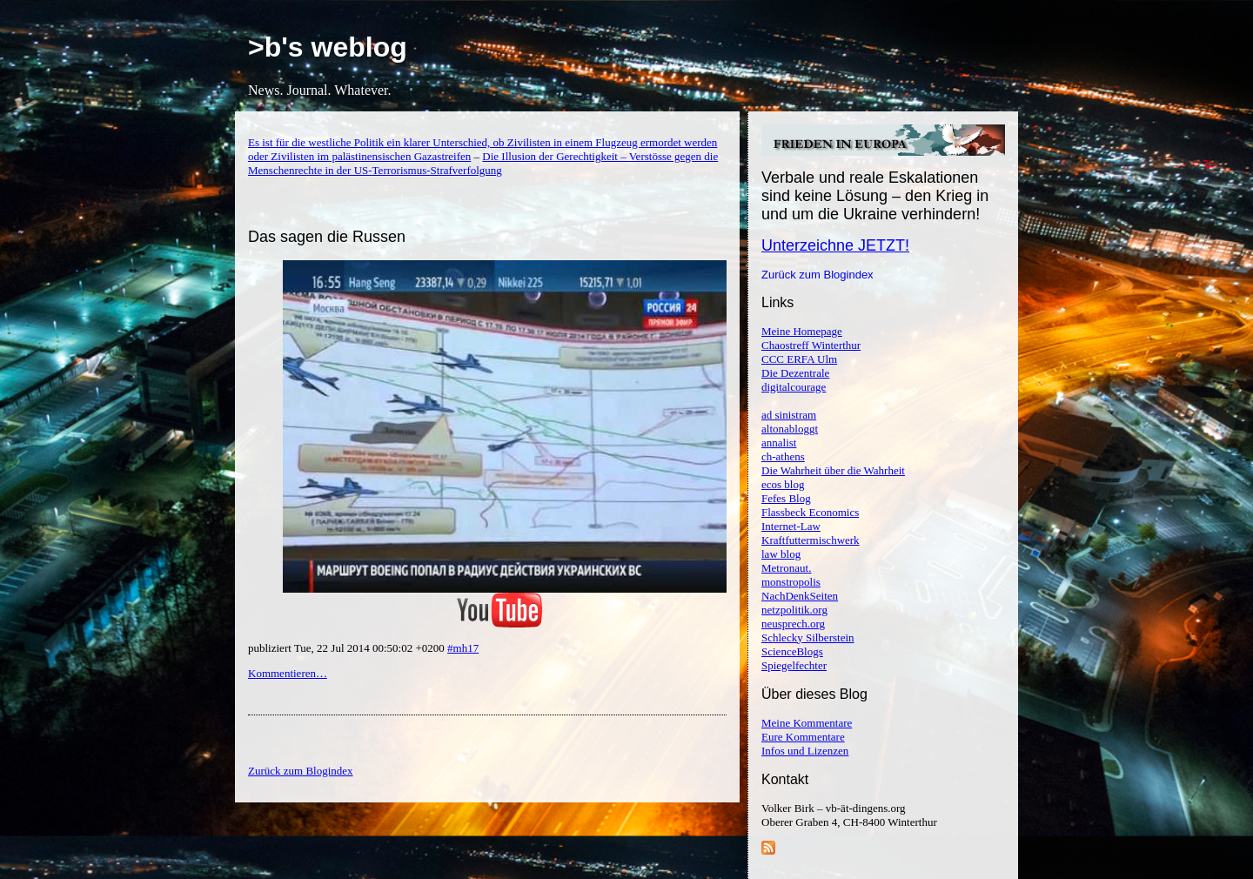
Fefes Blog (786, 498)
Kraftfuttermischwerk (810, 540)
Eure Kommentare (803, 736)
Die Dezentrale (795, 372)
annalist (778, 442)
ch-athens (783, 456)
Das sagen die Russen (326, 236)
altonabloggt (789, 428)
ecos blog (782, 484)
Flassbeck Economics (810, 512)
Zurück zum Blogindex (817, 274)
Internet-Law (791, 526)
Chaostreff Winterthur (811, 345)
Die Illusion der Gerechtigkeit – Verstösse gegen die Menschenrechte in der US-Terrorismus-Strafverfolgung (483, 163)
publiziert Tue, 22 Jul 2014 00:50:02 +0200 (347, 647)
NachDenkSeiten (799, 595)
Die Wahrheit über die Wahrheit (833, 470)
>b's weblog (327, 47)
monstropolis (791, 581)
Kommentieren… (287, 673)
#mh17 (463, 647)
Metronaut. (786, 567)
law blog (781, 553)
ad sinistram (788, 414)
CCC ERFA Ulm (799, 359)
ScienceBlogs (792, 651)
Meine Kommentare (806, 722)
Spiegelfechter (794, 665)
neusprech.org (793, 623)
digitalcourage (793, 386)
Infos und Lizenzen (804, 750)
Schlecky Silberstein (807, 637)
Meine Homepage (801, 331)
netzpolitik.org (794, 609)
